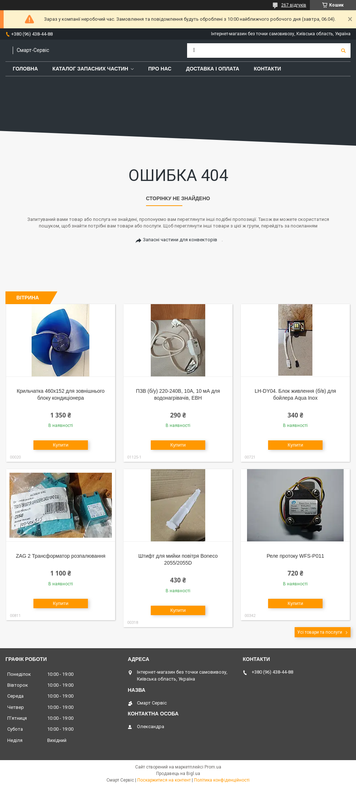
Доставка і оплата (212, 69)
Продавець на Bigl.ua (178, 773)
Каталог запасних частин (90, 69)
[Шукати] (343, 50)
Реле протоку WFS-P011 (295, 556)
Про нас (159, 69)
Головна (25, 69)
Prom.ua (213, 767)
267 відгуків (293, 5)
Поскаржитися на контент (164, 780)
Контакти (267, 69)
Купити (61, 445)
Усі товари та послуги (319, 632)
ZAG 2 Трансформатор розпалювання (60, 556)
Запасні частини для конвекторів (180, 239)
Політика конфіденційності (222, 780)
